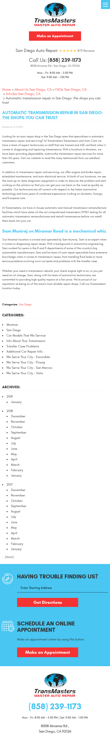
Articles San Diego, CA (23, 94)
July (13, 443)
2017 (9, 484)
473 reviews (86, 51)
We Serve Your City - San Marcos (29, 368)
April (14, 459)
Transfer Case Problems (22, 346)
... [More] (8, 557)
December (18, 416)
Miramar (12, 325)
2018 (9, 411)
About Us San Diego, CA (33, 89)
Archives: (11, 387)
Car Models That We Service (26, 335)
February (17, 470)
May (14, 454)
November (18, 422)
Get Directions (47, 602)
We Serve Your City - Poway (25, 362)
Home (6, 89)
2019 (9, 397)
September (18, 432)
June (14, 449)
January (16, 402)
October (17, 427)
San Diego (25, 304)
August (15, 438)
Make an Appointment (55, 36)
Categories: (13, 315)
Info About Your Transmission (25, 341)
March (15, 465)
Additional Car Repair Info (24, 351)
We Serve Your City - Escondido (28, 357)
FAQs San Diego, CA (71, 89)
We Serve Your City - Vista (24, 373)
